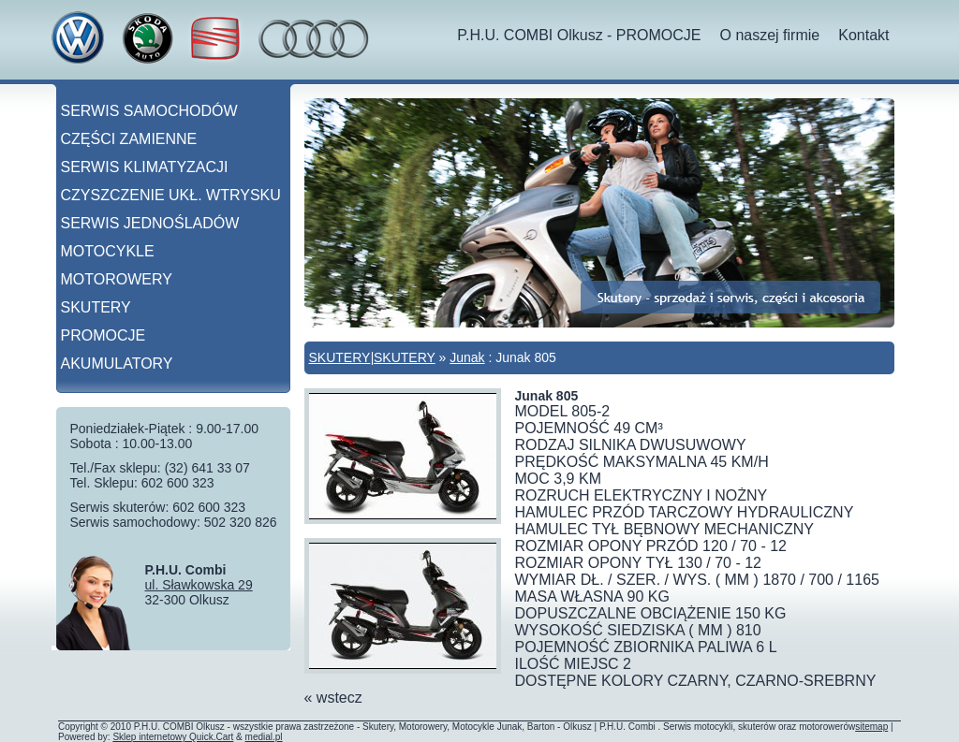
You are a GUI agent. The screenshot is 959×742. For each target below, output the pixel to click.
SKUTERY (340, 357)
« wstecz (333, 698)
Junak (467, 357)
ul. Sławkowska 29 (199, 584)
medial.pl (264, 737)
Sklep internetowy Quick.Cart (172, 737)
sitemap (871, 726)
